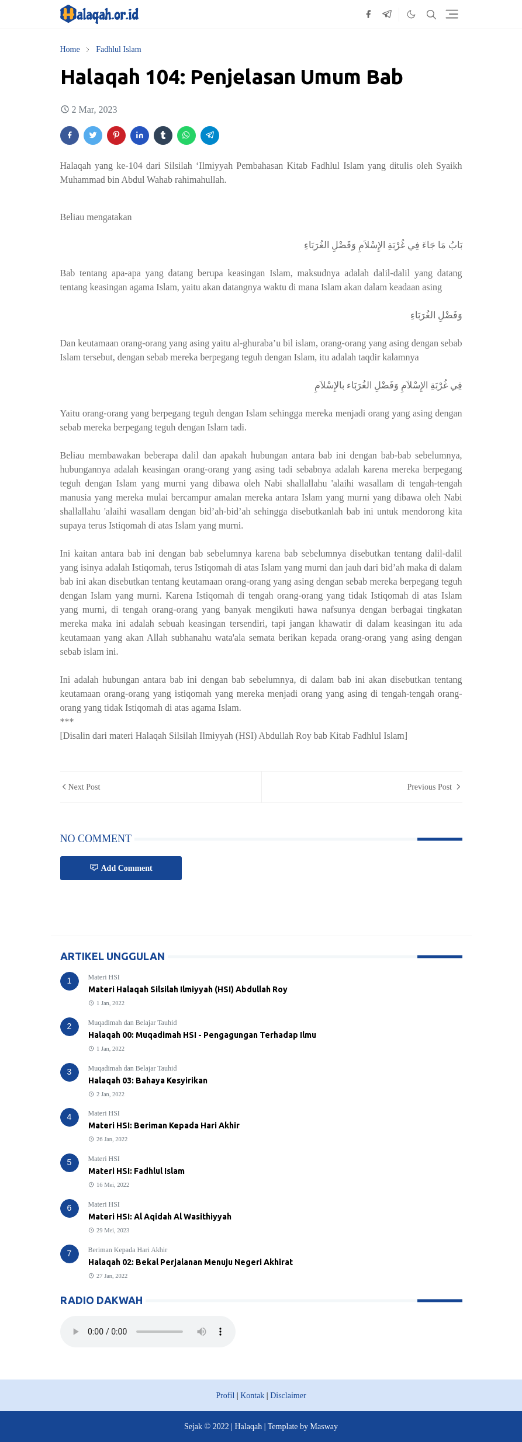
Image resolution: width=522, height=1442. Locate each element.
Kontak (252, 1395)
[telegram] (387, 15)
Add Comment (121, 868)
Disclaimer (288, 1395)
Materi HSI (104, 977)
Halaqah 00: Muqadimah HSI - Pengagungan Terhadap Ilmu (202, 1035)
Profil (225, 1395)
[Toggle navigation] (452, 14)
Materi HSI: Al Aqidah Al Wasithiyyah (159, 1216)
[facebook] (368, 15)
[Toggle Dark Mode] (411, 14)
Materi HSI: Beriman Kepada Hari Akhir (164, 1125)
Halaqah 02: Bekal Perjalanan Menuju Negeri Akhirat (190, 1262)
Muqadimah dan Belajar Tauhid (132, 1023)
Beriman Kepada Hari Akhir (128, 1250)
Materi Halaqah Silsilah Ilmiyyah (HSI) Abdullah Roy (188, 989)
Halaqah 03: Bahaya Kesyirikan (148, 1080)
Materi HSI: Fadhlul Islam (136, 1171)
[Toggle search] (431, 14)
